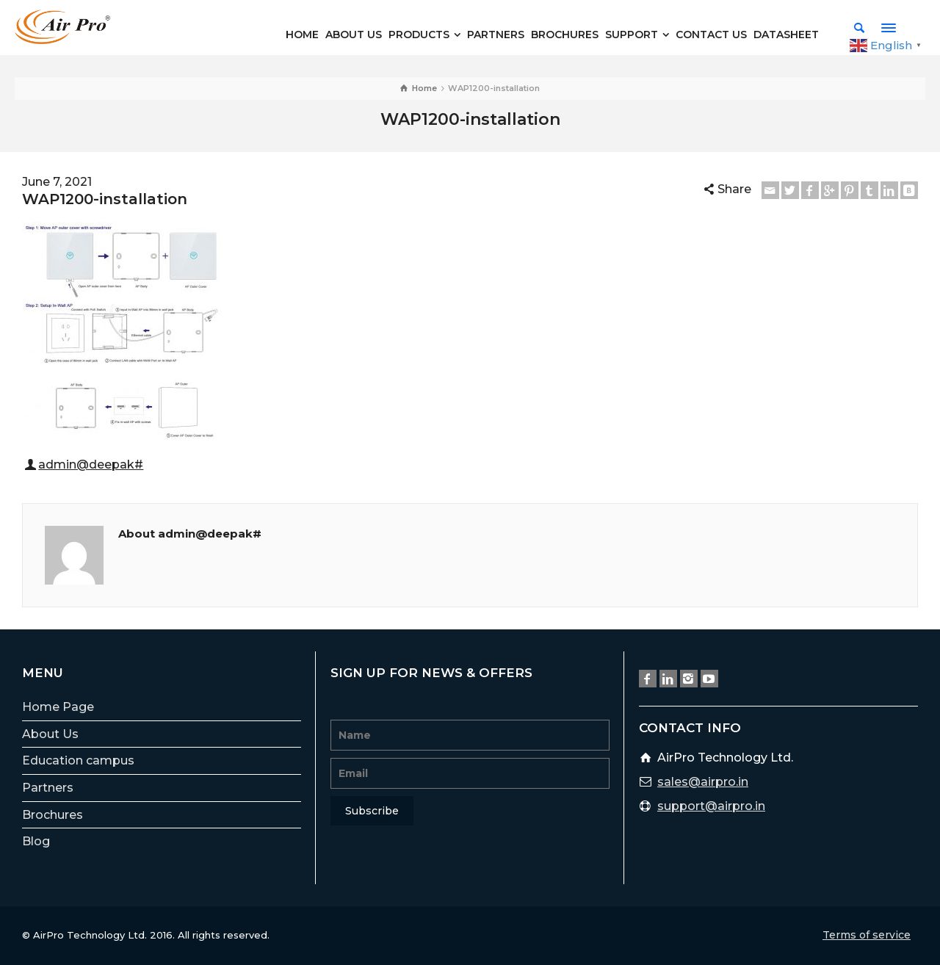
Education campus (78, 760)
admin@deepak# (90, 464)
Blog (36, 841)
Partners (47, 788)
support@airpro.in (711, 806)
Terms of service (866, 934)
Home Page (58, 707)
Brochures (52, 815)
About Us (50, 734)
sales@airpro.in (702, 782)
